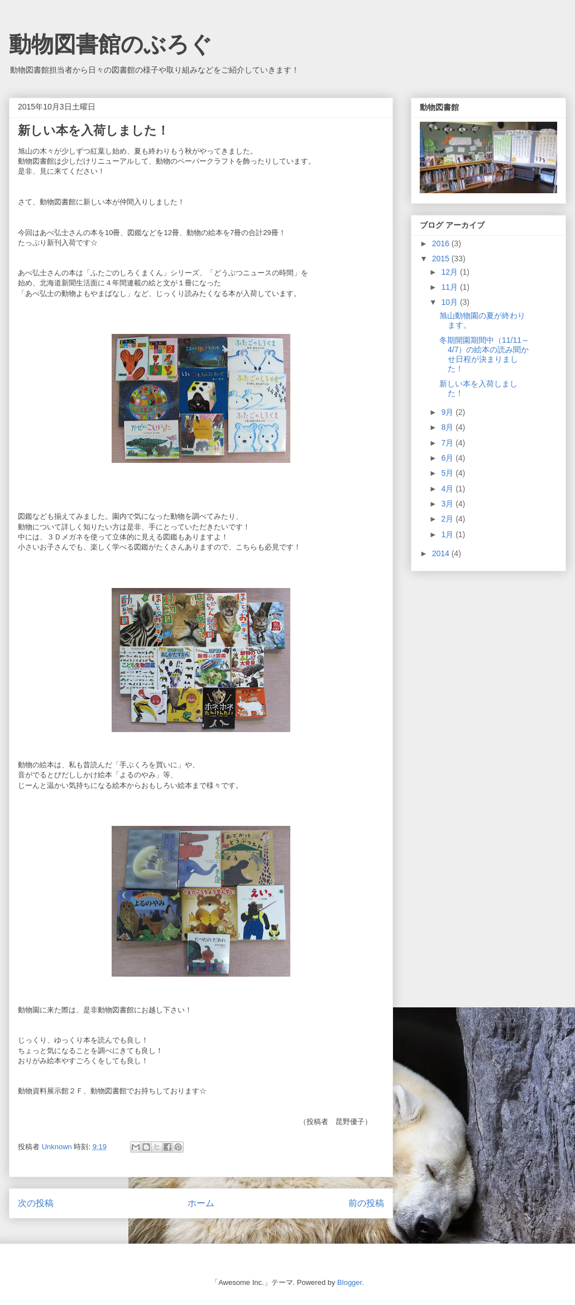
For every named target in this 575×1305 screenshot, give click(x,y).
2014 (442, 553)
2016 (442, 243)
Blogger (349, 1282)
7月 (448, 442)
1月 (448, 534)
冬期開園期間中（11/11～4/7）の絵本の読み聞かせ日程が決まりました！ (484, 354)
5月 (448, 473)
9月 (448, 412)
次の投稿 (36, 1203)
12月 (450, 271)
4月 (448, 488)
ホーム (201, 1203)
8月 (448, 427)
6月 (448, 457)
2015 (442, 258)
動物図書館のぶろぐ (110, 44)
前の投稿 (366, 1203)
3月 (448, 503)
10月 (450, 302)
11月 (450, 287)
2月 (448, 518)
